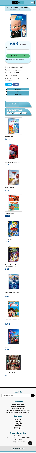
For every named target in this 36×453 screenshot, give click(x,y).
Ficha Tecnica (12, 104)
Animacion (18, 94)
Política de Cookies (18, 408)
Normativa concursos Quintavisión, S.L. (18, 412)
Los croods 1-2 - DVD (9, 213)
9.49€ (7, 165)
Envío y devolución (18, 404)
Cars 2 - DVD (8, 347)
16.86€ (7, 296)
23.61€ (7, 375)
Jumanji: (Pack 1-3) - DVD (10, 372)
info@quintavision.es (19, 442)
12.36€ (7, 324)
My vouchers (18, 429)
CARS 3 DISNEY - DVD (10, 187)
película (18, 89)
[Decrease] (8, 51)
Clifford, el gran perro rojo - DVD (12, 162)
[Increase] (28, 51)
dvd (18, 91)
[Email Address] (16, 395)
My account (18, 419)
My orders (18, 421)
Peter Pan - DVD (8, 239)
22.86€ (7, 216)
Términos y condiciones (18, 406)
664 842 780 (18, 440)
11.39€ (7, 139)
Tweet (8, 84)
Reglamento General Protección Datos (18, 410)
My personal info (18, 427)
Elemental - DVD (9, 136)
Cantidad (9, 48)
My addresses (18, 425)
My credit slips (18, 423)
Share (16, 84)
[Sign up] (33, 395)
